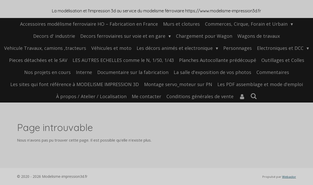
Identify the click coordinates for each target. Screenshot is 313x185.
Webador (289, 177)
